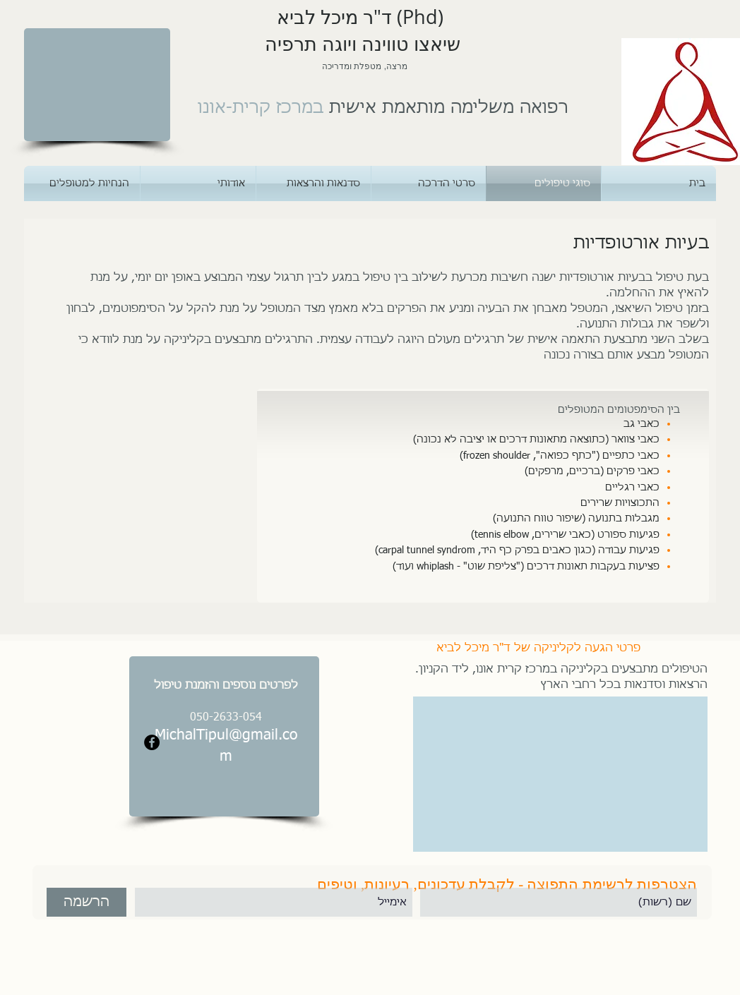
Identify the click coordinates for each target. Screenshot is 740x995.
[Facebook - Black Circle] (152, 742)
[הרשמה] (86, 902)
